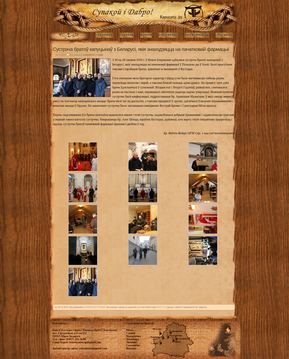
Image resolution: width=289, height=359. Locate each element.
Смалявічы (183, 338)
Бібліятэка (168, 34)
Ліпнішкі (155, 337)
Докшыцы (177, 331)
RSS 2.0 (161, 307)
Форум (146, 34)
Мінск (178, 341)
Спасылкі (224, 34)
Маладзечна (176, 335)
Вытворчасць (197, 34)
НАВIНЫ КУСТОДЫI (93, 55)
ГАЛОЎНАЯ (104, 34)
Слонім (154, 343)
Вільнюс (157, 329)
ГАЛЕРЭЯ (127, 34)
